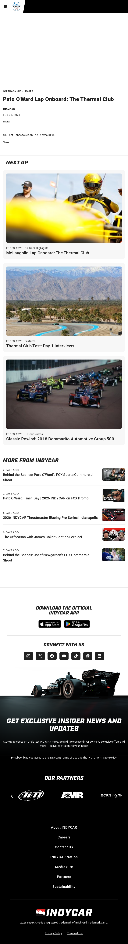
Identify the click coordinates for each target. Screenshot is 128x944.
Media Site (64, 866)
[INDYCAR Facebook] (51, 656)
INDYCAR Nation (64, 857)
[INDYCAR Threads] (88, 656)
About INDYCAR (64, 827)
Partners (64, 876)
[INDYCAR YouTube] (64, 656)
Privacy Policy (53, 933)
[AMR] (72, 795)
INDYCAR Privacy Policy (102, 757)
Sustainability (64, 886)
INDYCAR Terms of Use (63, 757)
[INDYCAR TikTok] (76, 656)
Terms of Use (75, 933)
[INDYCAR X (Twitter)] (39, 656)
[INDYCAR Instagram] (27, 656)
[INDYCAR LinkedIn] (100, 656)
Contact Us (64, 847)
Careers (64, 837)
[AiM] (31, 795)
